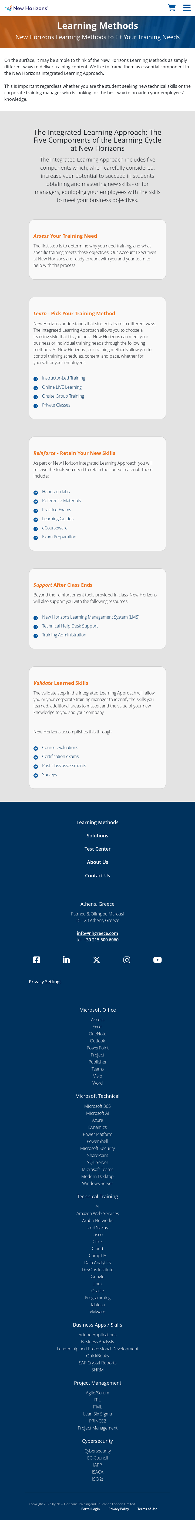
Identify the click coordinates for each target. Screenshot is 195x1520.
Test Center (98, 848)
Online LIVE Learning (62, 387)
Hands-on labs (56, 492)
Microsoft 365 (97, 1106)
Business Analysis (97, 1342)
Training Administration (64, 635)
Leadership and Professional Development (97, 1349)
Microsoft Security (97, 1148)
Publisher (98, 1062)
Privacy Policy (119, 1508)
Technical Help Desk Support (70, 626)
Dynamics (97, 1127)
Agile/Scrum (97, 1393)
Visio (97, 1076)
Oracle (97, 1291)
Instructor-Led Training (63, 378)
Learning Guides (57, 519)
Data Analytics (97, 1263)
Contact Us (97, 875)
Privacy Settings (45, 982)
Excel (97, 1027)
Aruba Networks (97, 1220)
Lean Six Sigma (97, 1414)
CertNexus (98, 1227)
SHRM (98, 1370)
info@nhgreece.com (97, 933)
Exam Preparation (59, 537)
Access (97, 1020)
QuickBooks (97, 1356)
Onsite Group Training (63, 396)
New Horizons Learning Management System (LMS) (90, 617)
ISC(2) (97, 1479)
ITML (97, 1407)
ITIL (97, 1400)
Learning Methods (97, 822)
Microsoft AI (97, 1113)
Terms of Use (147, 1508)
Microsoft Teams (97, 1169)
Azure (97, 1120)
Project (97, 1055)
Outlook (97, 1041)
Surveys (49, 774)
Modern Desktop (97, 1176)
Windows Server (97, 1183)
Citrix (98, 1241)
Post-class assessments (64, 766)
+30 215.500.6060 (101, 940)
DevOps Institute (97, 1270)
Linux (97, 1284)
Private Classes (56, 405)
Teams (98, 1069)
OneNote (97, 1034)
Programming (97, 1298)
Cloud (97, 1248)
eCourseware (55, 528)
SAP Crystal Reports (97, 1363)
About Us (97, 862)
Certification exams (60, 756)
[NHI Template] (24, 8)
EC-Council (97, 1458)
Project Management (97, 1428)
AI (97, 1206)
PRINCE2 (97, 1421)
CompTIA (97, 1256)
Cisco (97, 1234)
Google (98, 1277)
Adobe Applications (97, 1335)
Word (97, 1083)
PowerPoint (98, 1048)
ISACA (97, 1472)
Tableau (97, 1305)
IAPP (97, 1465)
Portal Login (90, 1508)
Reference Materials (61, 501)
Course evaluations (60, 747)
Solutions (97, 835)
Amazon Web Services (97, 1213)
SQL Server (97, 1162)
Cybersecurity (98, 1451)
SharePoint (97, 1155)
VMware (97, 1312)
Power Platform (97, 1134)
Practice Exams (56, 510)
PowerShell (97, 1141)
